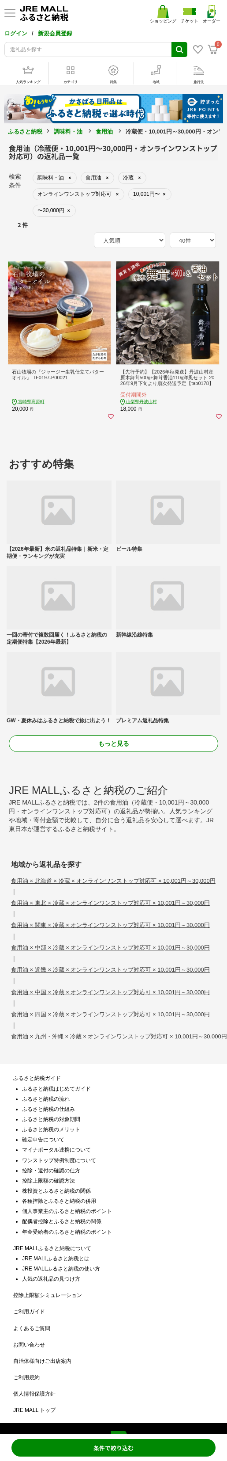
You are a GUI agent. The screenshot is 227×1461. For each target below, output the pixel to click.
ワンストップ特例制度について (59, 1160)
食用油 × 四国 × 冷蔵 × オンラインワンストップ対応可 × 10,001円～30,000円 (110, 1014)
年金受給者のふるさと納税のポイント (67, 1232)
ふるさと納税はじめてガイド (56, 1089)
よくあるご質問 (31, 1328)
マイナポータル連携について (56, 1150)
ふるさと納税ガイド (37, 1078)
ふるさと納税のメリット (51, 1129)
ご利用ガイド (29, 1311)
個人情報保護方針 (34, 1394)
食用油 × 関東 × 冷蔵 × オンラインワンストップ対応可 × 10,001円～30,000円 (110, 925)
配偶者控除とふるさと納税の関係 (61, 1221)
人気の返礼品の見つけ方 (51, 1279)
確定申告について (43, 1140)
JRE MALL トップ (34, 1410)
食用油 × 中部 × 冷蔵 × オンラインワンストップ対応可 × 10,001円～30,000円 (110, 947)
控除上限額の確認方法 (48, 1181)
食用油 (104, 131)
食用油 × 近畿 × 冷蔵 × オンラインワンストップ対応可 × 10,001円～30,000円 (110, 969)
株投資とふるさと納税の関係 (56, 1191)
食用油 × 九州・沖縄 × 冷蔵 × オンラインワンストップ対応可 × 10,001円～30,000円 (119, 1036)
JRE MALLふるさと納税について (52, 1248)
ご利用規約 (26, 1377)
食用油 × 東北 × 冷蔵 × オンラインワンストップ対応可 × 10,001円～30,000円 (110, 903)
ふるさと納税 (25, 131)
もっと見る (113, 743)
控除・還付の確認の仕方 (51, 1170)
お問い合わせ (29, 1345)
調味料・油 (68, 131)
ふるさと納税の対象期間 (51, 1119)
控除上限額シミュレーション (47, 1295)
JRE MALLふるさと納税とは (55, 1258)
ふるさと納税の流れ (46, 1099)
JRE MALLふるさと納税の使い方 (61, 1269)
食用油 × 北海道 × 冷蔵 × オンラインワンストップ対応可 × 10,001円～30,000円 (113, 880)
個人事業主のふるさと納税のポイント (67, 1211)
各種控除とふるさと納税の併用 (59, 1201)
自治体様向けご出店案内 (42, 1361)
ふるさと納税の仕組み (48, 1109)
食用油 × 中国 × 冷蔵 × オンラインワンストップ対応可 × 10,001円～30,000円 (110, 992)
